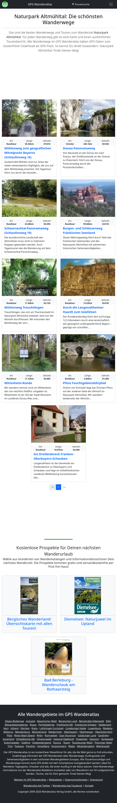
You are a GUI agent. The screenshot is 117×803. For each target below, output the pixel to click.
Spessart (94, 739)
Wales (71, 746)
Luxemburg (94, 728)
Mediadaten (55, 779)
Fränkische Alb (65, 724)
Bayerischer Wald (47, 721)
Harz (6, 728)
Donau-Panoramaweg (79, 148)
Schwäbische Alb (25, 739)
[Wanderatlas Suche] (80, 4)
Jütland (15, 728)
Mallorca (8, 732)
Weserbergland (85, 746)
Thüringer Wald (103, 742)
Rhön (40, 735)
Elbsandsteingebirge (16, 724)
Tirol (10, 746)
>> (64, 487)
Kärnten (25, 728)
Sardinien (103, 735)
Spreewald (107, 739)
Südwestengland (41, 742)
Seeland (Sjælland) (63, 739)
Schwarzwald (44, 739)
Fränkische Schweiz (85, 724)
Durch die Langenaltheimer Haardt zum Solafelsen (83, 309)
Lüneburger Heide (75, 728)
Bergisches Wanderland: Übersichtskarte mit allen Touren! (29, 623)
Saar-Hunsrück (67, 735)
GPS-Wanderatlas (40, 4)
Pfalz (9, 735)
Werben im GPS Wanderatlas (30, 779)
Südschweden (11, 742)
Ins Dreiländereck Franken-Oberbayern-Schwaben (54, 456)
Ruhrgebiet (51, 735)
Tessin (66, 742)
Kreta (35, 728)
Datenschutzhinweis (76, 779)
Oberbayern (70, 732)
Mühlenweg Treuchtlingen (23, 307)
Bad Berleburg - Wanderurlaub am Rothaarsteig (58, 684)
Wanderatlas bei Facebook (67, 785)
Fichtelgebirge (47, 724)
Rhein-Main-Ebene (24, 735)
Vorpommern (58, 746)
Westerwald (102, 746)
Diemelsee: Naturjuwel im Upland (87, 621)
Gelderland (104, 724)
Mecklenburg (22, 732)
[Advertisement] (58, 76)
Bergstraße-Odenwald (91, 721)
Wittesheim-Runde (18, 383)
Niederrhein (55, 732)
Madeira (107, 728)
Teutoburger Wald (82, 742)
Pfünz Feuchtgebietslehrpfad (84, 383)
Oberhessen (86, 732)
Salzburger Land (87, 735)
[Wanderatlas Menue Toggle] (111, 4)
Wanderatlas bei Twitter (37, 785)
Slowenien (81, 739)
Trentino (30, 746)
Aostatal (30, 721)
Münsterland (39, 732)
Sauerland (8, 739)
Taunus (57, 742)
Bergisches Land (68, 721)
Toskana (19, 746)
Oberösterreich (103, 732)
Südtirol (25, 742)
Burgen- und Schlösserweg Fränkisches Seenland (82, 230)
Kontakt (89, 785)
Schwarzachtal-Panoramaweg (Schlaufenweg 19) (26, 230)
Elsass (33, 724)
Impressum (96, 779)
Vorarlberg (43, 746)
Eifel (108, 721)
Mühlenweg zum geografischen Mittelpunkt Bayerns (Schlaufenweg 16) (27, 152)
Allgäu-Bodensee (14, 721)
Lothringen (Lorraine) (52, 728)
